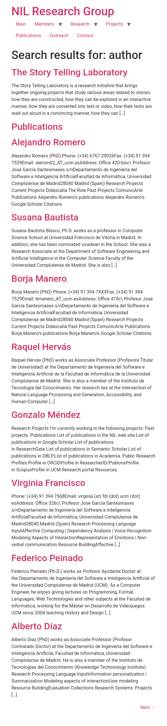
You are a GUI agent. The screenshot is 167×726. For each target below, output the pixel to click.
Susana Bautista (45, 217)
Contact (85, 35)
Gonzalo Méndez (46, 414)
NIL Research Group (63, 11)
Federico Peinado (47, 557)
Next (147, 707)
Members (44, 24)
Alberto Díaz (37, 626)
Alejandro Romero (49, 142)
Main (21, 24)
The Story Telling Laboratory (70, 72)
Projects (114, 24)
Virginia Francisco (49, 482)
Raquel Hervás (41, 346)
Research (80, 24)
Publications (28, 35)
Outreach (59, 35)
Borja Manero (39, 278)
